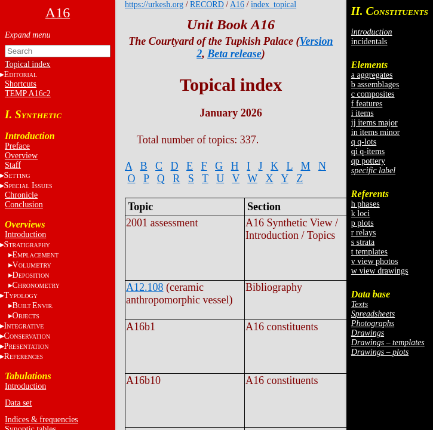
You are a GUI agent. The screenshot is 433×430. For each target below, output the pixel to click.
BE (33, 305)
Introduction (25, 234)
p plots (362, 223)
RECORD (207, 4)
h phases (365, 203)
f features (366, 103)
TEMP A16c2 (28, 93)
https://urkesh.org (154, 4)
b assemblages (375, 84)
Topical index (27, 64)
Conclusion (24, 204)
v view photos (374, 261)
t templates (369, 251)
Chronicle (21, 195)
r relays (363, 232)
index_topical (273, 4)
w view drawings (380, 270)
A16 (237, 4)
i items (362, 113)
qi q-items (368, 151)
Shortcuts (20, 83)
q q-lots (363, 141)
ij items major (374, 122)
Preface (17, 146)
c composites (373, 94)
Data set (18, 402)
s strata (362, 242)
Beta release (234, 54)
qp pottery (368, 160)
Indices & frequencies (41, 419)
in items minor (375, 132)
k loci (360, 213)
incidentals (369, 41)
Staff (13, 165)
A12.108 (145, 287)
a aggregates (372, 74)
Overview (21, 155)
